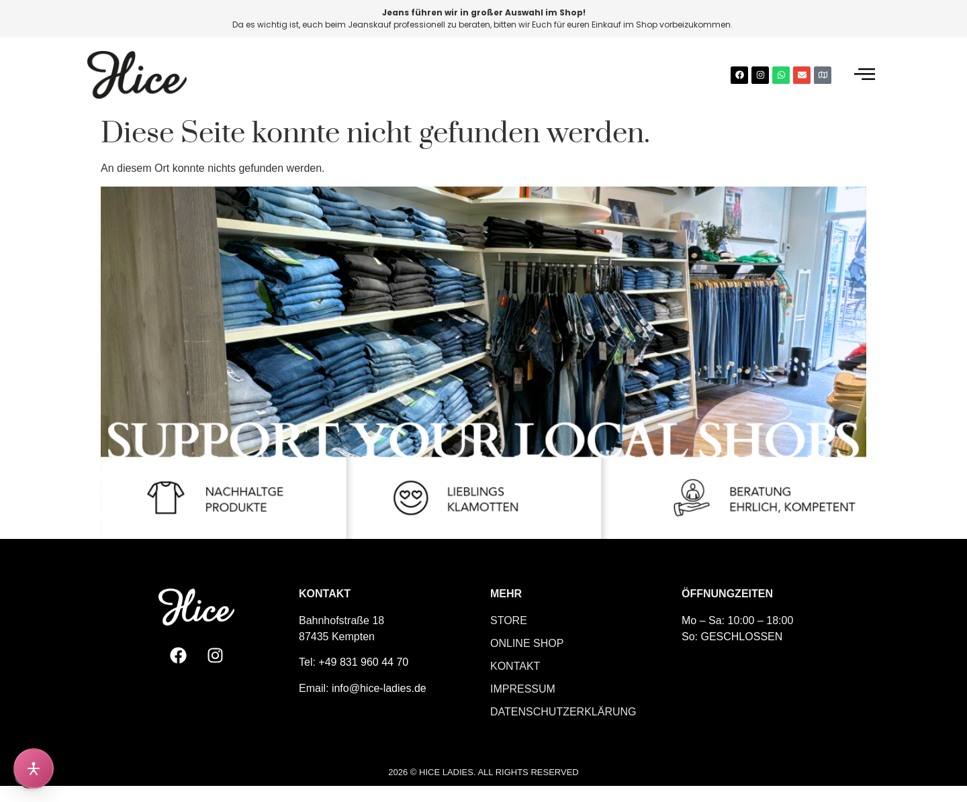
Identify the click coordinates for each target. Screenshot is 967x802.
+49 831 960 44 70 (363, 662)
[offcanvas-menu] (864, 74)
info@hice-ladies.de (379, 688)
